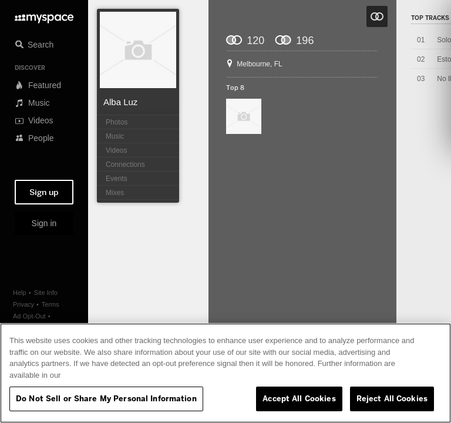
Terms (50, 304)
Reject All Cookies (392, 398)
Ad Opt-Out (29, 316)
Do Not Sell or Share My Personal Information (106, 398)
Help (19, 292)
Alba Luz (120, 102)
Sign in (44, 223)
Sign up (44, 192)
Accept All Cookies (298, 398)
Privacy (23, 304)
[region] (225, 373)
